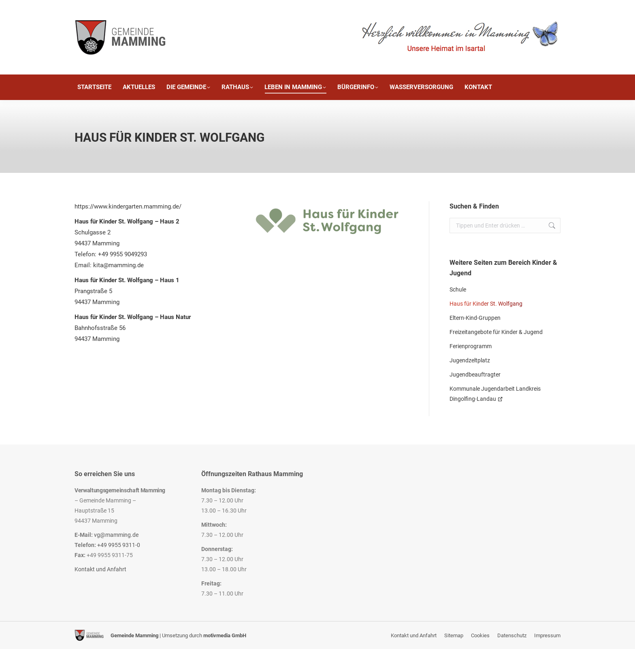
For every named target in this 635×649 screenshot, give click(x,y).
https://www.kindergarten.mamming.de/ (128, 206)
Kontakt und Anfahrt (100, 569)
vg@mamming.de (116, 535)
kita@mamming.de (118, 265)
